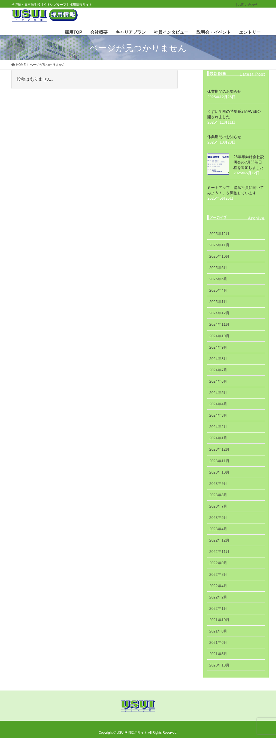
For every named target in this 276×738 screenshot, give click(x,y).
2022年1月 (218, 608)
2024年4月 (218, 404)
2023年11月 (219, 461)
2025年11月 (219, 245)
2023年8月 (218, 495)
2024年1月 (218, 438)
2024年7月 (218, 370)
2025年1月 (218, 302)
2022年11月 (219, 551)
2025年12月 (219, 234)
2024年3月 (218, 415)
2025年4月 (218, 290)
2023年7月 (218, 506)
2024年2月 (218, 426)
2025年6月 (218, 268)
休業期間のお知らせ (224, 91)
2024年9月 (218, 347)
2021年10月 (219, 620)
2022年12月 (219, 540)
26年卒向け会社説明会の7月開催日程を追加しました (248, 162)
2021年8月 (218, 631)
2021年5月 (218, 654)
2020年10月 (219, 665)
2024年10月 (219, 336)
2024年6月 (218, 381)
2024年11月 (219, 324)
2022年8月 (218, 574)
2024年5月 (218, 392)
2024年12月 (219, 313)
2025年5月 (218, 279)
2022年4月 (218, 586)
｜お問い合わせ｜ (248, 4)
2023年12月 (219, 449)
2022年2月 (218, 597)
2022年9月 (218, 563)
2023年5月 (218, 517)
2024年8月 (218, 358)
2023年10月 (219, 472)
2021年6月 (218, 642)
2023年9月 (218, 483)
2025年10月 (219, 256)
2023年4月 (218, 529)
